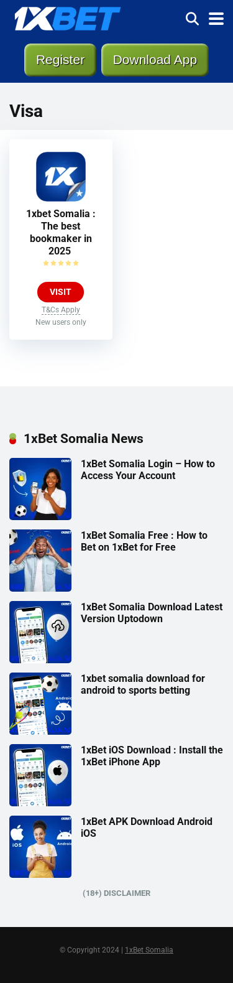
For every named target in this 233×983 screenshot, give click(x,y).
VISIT (60, 292)
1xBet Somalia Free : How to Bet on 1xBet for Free (144, 541)
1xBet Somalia (149, 950)
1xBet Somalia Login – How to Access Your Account (148, 470)
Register (60, 59)
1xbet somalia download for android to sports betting (143, 684)
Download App (155, 59)
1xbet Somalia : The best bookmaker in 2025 (61, 232)
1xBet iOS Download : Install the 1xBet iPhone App (152, 756)
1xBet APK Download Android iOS (146, 827)
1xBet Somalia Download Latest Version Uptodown (151, 613)
